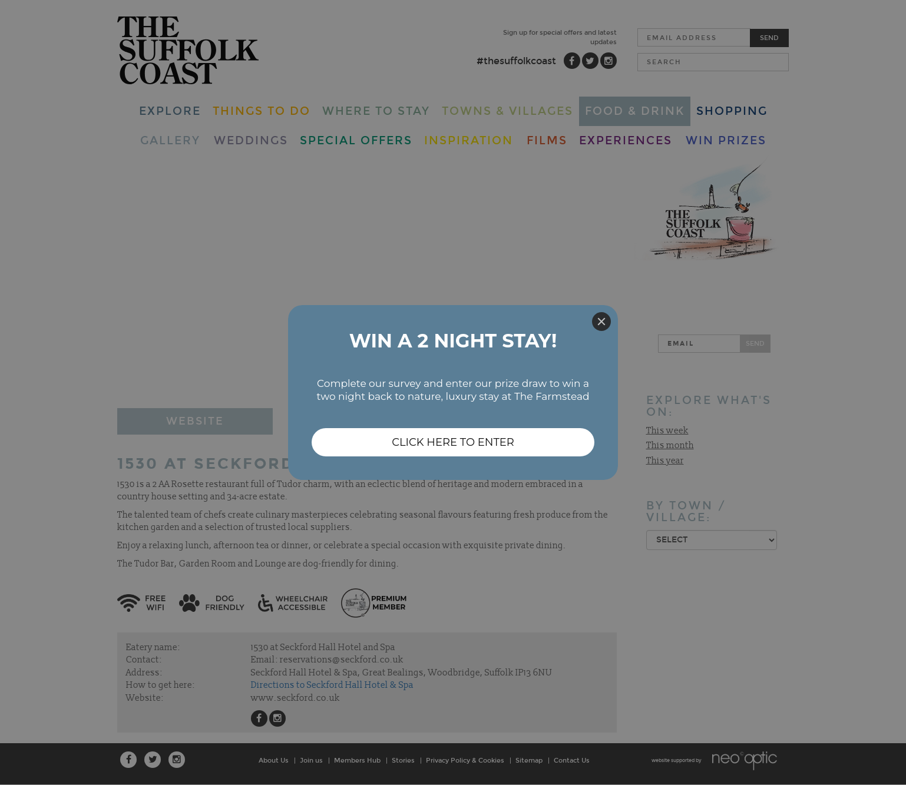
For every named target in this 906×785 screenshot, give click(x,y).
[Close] (601, 321)
